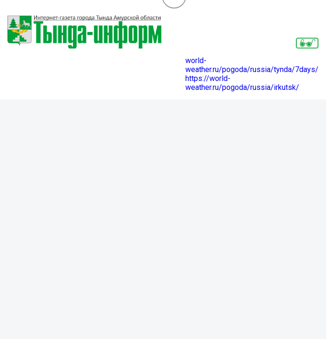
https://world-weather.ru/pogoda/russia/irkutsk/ (242, 83)
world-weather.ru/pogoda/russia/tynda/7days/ (251, 65)
